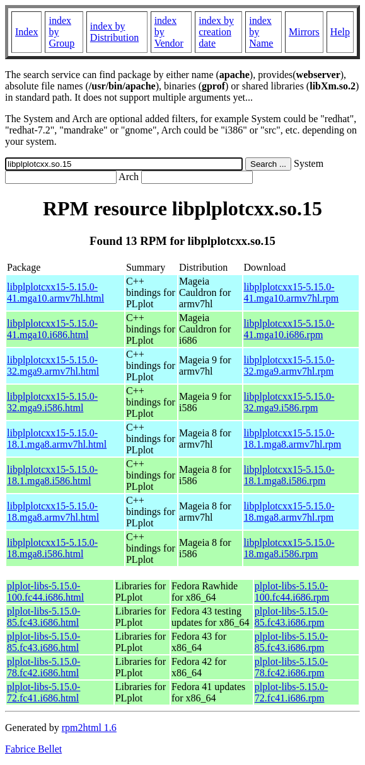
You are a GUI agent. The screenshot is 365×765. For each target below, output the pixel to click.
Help (340, 31)
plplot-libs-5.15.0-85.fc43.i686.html (43, 617)
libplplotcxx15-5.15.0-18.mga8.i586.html (52, 548)
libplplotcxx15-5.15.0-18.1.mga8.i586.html (52, 475)
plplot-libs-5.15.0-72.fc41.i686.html (43, 692)
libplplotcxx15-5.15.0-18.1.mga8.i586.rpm (289, 475)
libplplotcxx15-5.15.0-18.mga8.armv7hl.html (53, 512)
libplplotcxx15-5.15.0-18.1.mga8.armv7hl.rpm (293, 439)
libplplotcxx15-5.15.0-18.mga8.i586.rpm (289, 548)
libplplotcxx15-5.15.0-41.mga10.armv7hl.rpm (291, 292)
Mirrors (304, 31)
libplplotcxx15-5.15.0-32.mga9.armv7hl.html (53, 365)
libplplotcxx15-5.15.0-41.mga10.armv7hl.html (55, 292)
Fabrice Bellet (33, 749)
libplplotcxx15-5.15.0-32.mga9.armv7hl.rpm (289, 365)
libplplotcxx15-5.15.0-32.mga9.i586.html (52, 402)
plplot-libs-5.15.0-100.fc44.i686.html (45, 592)
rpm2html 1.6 (89, 727)
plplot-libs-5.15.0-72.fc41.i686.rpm (291, 692)
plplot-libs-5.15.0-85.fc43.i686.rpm (291, 617)
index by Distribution (114, 32)
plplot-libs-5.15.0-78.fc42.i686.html (43, 667)
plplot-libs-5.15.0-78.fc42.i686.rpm (291, 667)
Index (26, 31)
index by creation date (216, 31)
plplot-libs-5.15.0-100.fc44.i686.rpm (292, 592)
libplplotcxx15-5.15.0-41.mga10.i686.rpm (289, 329)
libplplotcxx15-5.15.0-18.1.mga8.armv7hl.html (57, 439)
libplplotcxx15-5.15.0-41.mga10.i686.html (52, 329)
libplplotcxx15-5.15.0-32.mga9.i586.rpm (289, 402)
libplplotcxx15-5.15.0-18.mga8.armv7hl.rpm (289, 512)
